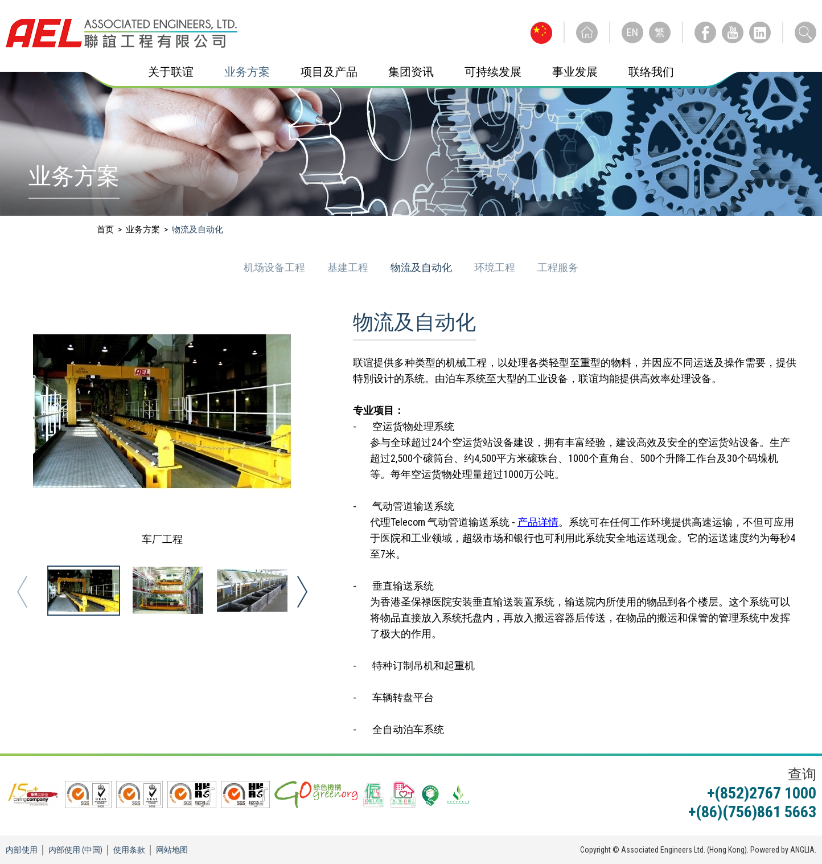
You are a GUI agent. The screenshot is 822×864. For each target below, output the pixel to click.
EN (632, 32)
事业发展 (575, 72)
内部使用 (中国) (75, 849)
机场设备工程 (275, 267)
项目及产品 (329, 72)
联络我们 (651, 72)
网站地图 (172, 849)
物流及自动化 (422, 267)
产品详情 (537, 522)
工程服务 (557, 267)
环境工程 (495, 267)
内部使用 (22, 849)
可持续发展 (493, 72)
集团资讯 (411, 72)
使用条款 (129, 849)
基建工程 (349, 267)
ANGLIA (802, 849)
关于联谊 (171, 72)
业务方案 (247, 72)
